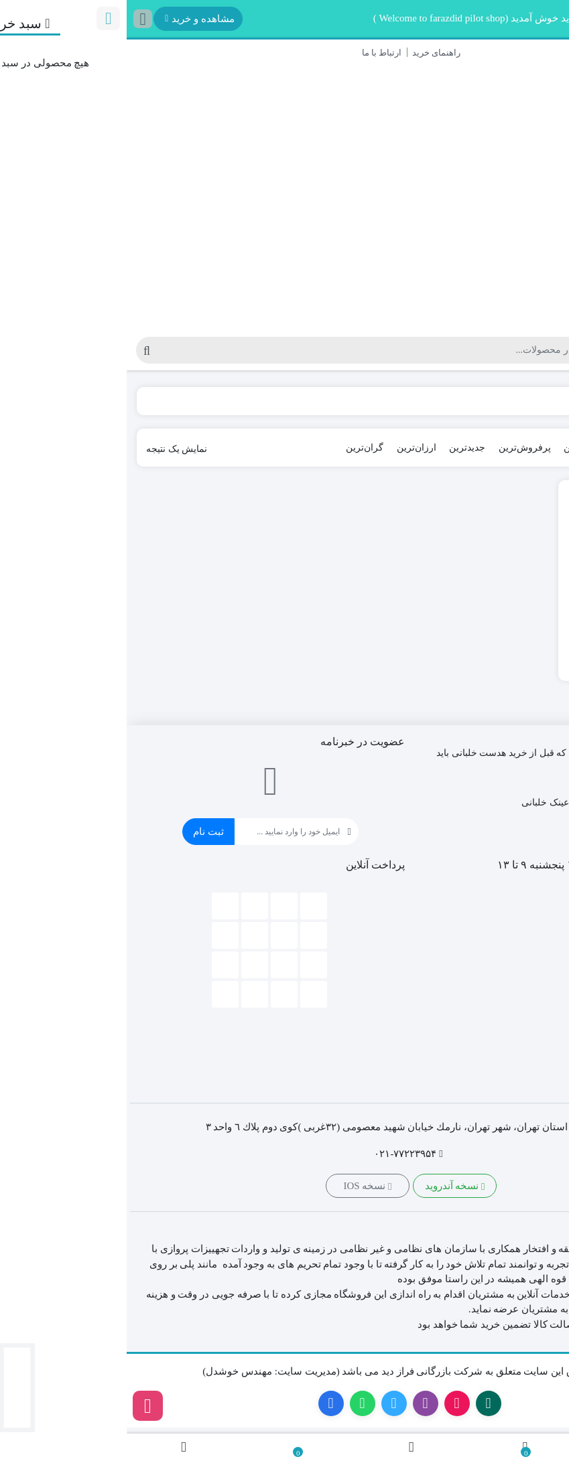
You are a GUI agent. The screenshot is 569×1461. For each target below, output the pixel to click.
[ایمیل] (160, 831)
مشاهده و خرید (73, 18)
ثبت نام (81, 831)
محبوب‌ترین (460, 448)
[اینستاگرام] (21, 1406)
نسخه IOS (240, 1186)
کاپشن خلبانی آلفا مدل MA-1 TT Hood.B (495, 626)
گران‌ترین (238, 448)
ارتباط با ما (255, 53)
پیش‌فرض (515, 448)
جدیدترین (340, 448)
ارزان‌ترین (290, 448)
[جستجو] (253, 350)
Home (539, 401)
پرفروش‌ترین (398, 448)
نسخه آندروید (328, 1186)
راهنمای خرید (310, 53)
